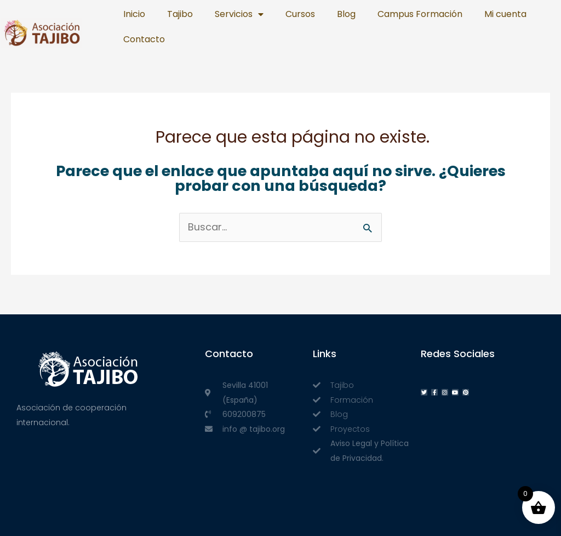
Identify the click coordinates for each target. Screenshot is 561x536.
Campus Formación (419, 14)
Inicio (134, 14)
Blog (346, 14)
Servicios (239, 14)
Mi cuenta (505, 14)
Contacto (144, 39)
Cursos (300, 14)
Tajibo (180, 14)
